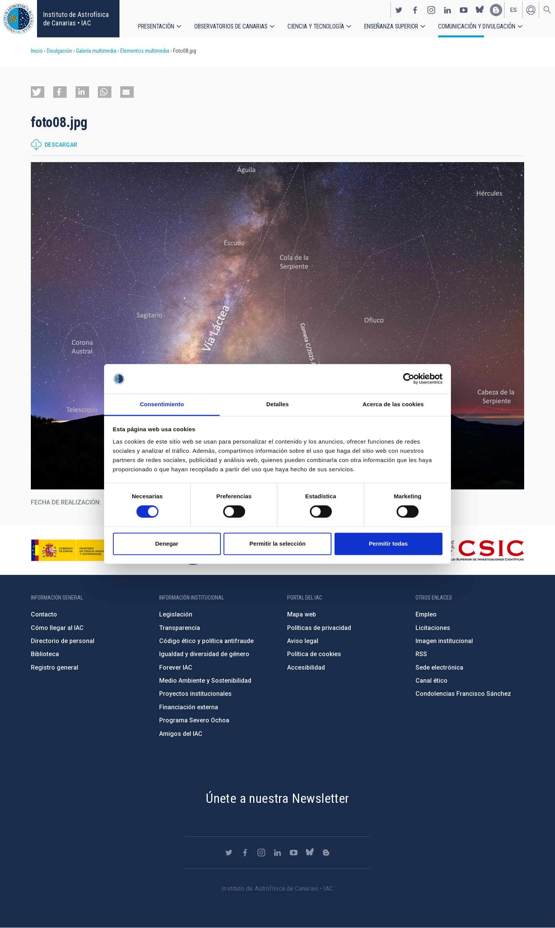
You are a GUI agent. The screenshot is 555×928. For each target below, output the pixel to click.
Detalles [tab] (277, 404)
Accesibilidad (306, 667)
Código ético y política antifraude (206, 641)
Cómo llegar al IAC (57, 628)
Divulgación (59, 51)
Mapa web (301, 614)
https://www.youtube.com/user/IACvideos (464, 10)
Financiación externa (188, 707)
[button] (37, 92)
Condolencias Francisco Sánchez (463, 693)
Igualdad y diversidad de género (204, 654)
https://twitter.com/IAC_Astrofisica (399, 10)
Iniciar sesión (531, 10)
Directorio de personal (62, 641)
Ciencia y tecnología (316, 26)
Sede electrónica (439, 667)
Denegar (166, 543)
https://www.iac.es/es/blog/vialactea (496, 10)
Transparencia (179, 628)
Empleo (426, 614)
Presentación (156, 26)
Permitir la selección (277, 543)
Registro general (54, 667)
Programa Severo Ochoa (194, 720)
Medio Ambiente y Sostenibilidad (205, 680)
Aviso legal (302, 641)
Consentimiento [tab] (162, 404)
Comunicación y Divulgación (478, 26)
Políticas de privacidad (319, 628)
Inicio (37, 51)
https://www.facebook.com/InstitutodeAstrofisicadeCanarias (415, 10)
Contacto (44, 614)
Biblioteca (45, 654)
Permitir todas (388, 543)
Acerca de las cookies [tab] (393, 404)
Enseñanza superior (392, 26)
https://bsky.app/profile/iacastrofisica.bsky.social (480, 10)
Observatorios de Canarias (231, 26)
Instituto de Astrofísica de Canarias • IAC (76, 18)
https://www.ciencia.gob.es (73, 550)
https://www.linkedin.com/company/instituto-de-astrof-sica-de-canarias (447, 10)
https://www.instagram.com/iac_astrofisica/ (431, 10)
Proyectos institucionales (195, 693)
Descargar (61, 145)
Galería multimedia (96, 51)
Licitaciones (432, 628)
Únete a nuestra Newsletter (277, 798)
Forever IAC (175, 667)
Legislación (175, 614)
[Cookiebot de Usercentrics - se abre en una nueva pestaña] (408, 379)
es (513, 10)
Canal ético (431, 680)
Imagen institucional (444, 641)
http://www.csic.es (482, 550)
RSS (421, 654)
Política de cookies (314, 654)
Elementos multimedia (144, 51)
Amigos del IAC (180, 733)
